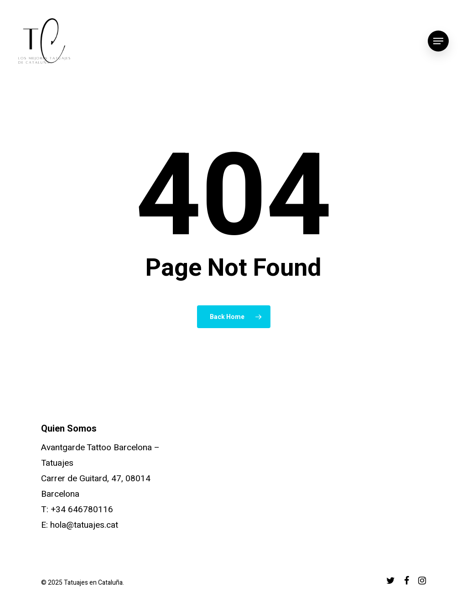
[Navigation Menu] (438, 41)
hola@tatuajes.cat (84, 525)
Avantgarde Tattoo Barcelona (96, 447)
